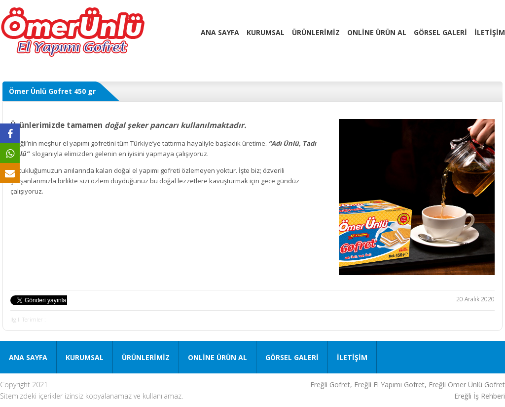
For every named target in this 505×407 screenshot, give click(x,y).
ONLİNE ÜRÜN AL (376, 32)
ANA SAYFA (220, 32)
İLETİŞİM (489, 32)
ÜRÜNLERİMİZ (316, 32)
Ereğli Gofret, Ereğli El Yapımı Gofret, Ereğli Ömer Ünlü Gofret (407, 384)
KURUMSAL (266, 32)
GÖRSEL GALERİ (440, 32)
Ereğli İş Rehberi (479, 396)
